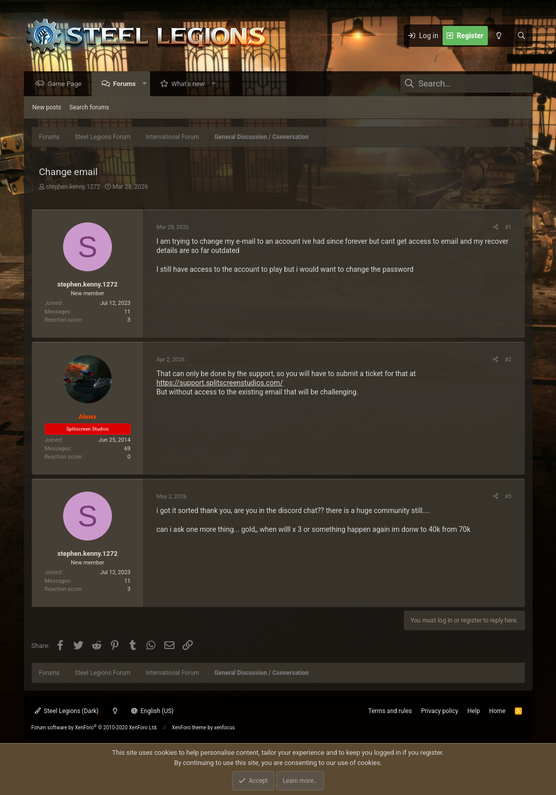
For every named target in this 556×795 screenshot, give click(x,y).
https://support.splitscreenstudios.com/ (220, 383)
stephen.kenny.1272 (73, 187)
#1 (508, 227)
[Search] (521, 35)
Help (473, 711)
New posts (47, 107)
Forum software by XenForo (95, 727)
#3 (508, 497)
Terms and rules (390, 711)
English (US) (152, 711)
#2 (508, 360)
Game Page (67, 84)
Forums (126, 84)
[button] (146, 84)
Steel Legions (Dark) (67, 711)
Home (497, 711)
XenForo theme (189, 727)
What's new (191, 84)
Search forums (89, 107)
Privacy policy (439, 711)
